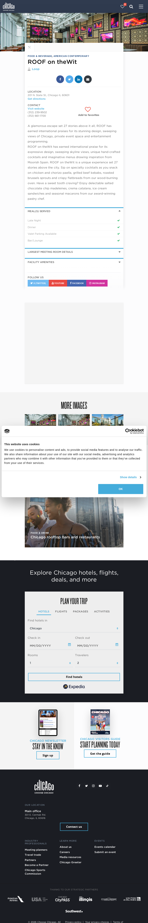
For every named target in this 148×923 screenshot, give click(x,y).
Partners (30, 859)
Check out (82, 638)
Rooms (33, 655)
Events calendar (104, 846)
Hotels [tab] (44, 611)
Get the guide (100, 754)
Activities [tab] (102, 611)
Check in (34, 638)
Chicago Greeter (70, 862)
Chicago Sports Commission (35, 871)
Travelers (81, 655)
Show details (128, 477)
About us (66, 846)
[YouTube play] (100, 786)
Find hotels (74, 677)
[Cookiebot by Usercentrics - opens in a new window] (127, 431)
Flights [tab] (61, 611)
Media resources (70, 857)
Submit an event (105, 852)
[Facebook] (79, 786)
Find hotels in (37, 620)
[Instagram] (93, 786)
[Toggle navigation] (141, 7)
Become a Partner (37, 865)
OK (121, 489)
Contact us (74, 827)
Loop (35, 69)
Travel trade (33, 854)
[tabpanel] (74, 654)
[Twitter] (86, 786)
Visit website (36, 108)
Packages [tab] (80, 611)
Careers (65, 852)
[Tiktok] (107, 786)
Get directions (37, 98)
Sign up (48, 755)
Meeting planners (36, 849)
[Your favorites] (122, 7)
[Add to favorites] (88, 111)
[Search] (131, 7)
